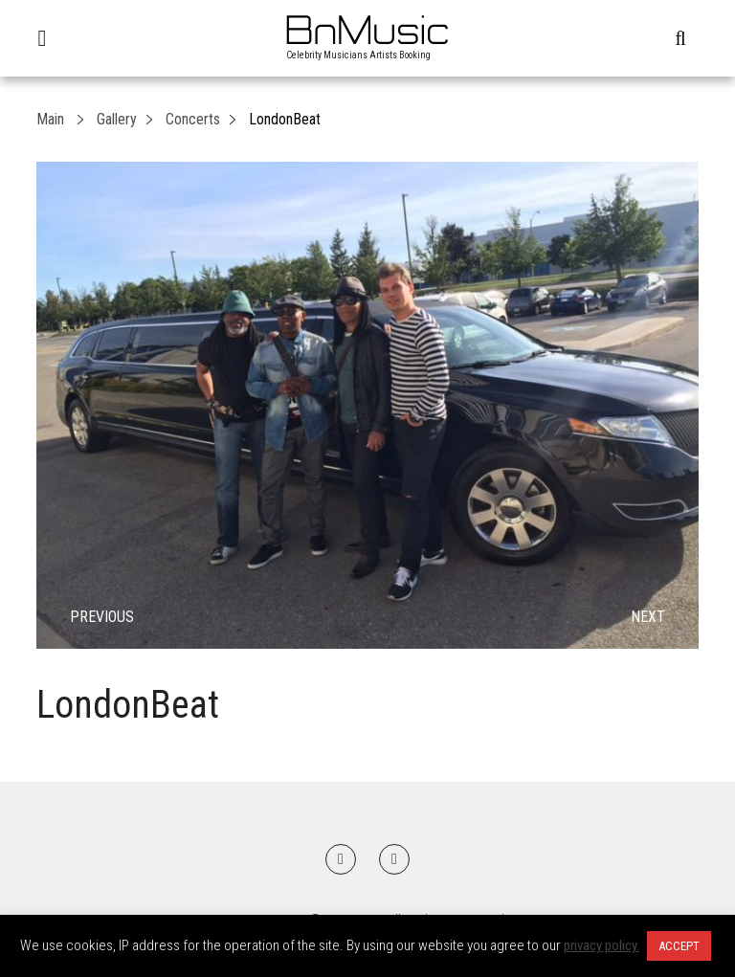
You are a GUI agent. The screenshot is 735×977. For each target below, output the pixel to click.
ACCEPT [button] (679, 946)
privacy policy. (601, 945)
